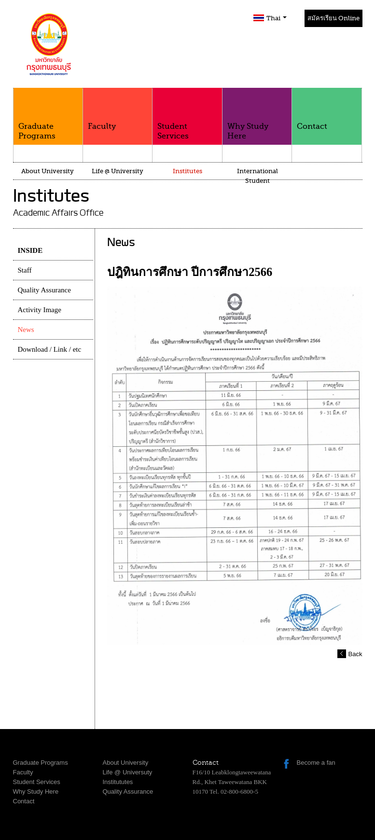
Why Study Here (257, 114)
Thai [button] (276, 18)
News (26, 329)
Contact (326, 109)
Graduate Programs (48, 114)
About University (47, 171)
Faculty (117, 109)
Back (355, 654)
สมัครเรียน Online (333, 18)
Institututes (118, 781)
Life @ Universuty (128, 772)
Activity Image (39, 310)
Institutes (187, 171)
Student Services (187, 114)
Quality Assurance (44, 290)
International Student (257, 175)
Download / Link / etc (50, 349)
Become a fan (316, 762)
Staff (25, 270)
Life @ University (117, 171)
